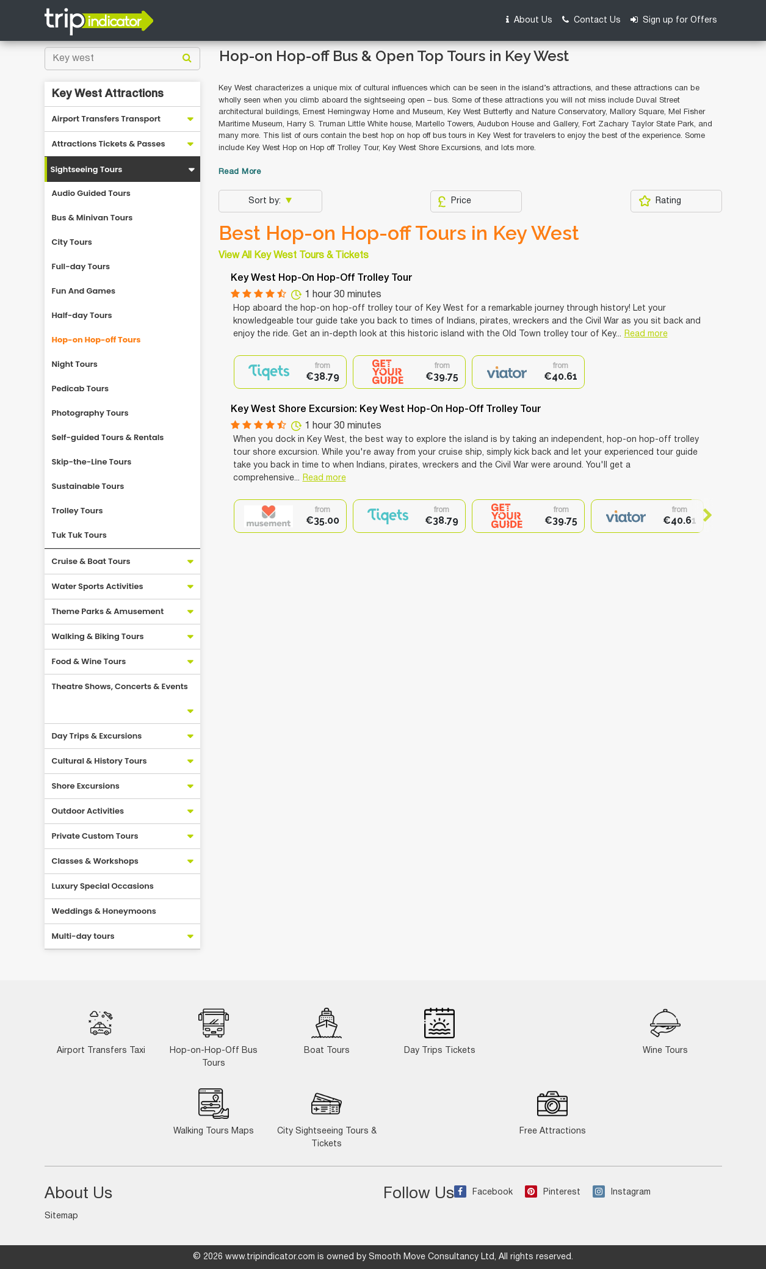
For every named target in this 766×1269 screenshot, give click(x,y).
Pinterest (552, 1192)
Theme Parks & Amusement (108, 611)
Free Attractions (552, 1111)
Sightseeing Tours (87, 169)
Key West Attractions (108, 94)
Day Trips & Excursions (97, 736)
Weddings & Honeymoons (104, 911)
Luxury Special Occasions (103, 886)
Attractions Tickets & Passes (108, 144)
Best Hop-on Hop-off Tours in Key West (399, 233)
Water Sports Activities (97, 586)
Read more (646, 334)
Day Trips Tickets (439, 1031)
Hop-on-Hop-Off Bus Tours (214, 1038)
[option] (290, 372)
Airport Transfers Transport (106, 119)
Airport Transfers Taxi (101, 1031)
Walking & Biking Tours (98, 636)
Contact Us (591, 19)
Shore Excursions (86, 786)
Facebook (483, 1192)
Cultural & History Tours (99, 761)
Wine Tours (665, 1031)
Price (454, 201)
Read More (240, 172)
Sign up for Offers (674, 19)
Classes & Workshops (95, 861)
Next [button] (702, 515)
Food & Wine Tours (89, 661)
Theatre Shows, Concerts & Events (120, 686)
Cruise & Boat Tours (91, 561)
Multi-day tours (83, 936)
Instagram (622, 1192)
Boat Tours (327, 1031)
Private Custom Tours (95, 836)
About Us (529, 19)
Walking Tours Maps (213, 1111)
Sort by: (265, 201)
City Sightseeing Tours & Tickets (327, 1118)
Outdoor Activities (88, 811)
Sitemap (61, 1216)
